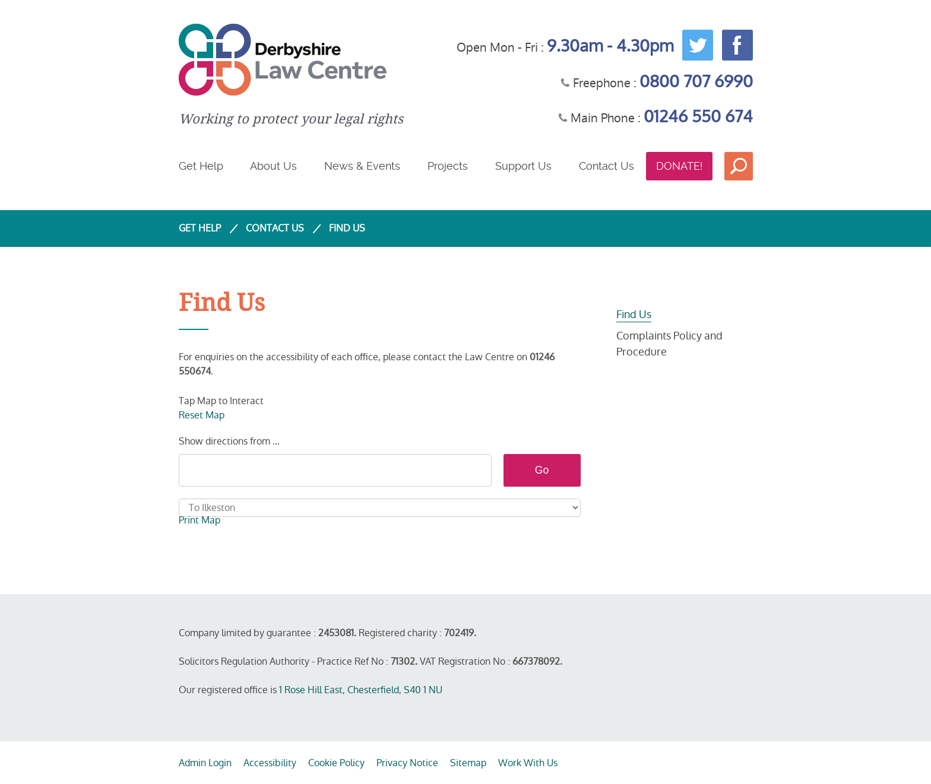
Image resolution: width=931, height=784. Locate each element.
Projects (448, 166)
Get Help (201, 166)
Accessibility (269, 763)
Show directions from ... (229, 441)
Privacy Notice (407, 763)
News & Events (362, 166)
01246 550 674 (698, 116)
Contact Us (606, 166)
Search (738, 166)
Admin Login (205, 763)
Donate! (679, 166)
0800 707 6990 (696, 81)
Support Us (523, 166)
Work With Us (528, 763)
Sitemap (468, 763)
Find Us (633, 314)
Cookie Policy (336, 763)
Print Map (199, 520)
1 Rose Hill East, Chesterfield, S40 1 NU (360, 690)
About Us (273, 166)
